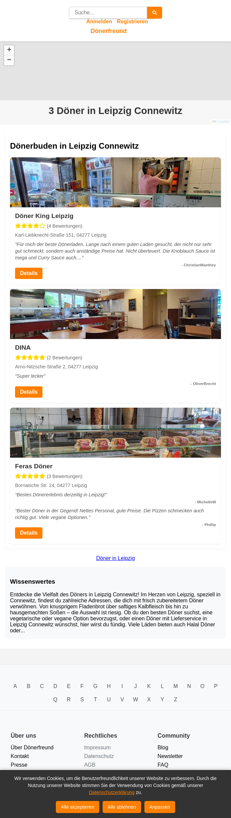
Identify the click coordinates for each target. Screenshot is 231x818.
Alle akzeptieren (77, 807)
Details (28, 273)
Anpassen (159, 807)
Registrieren (132, 21)
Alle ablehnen (122, 807)
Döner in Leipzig (115, 558)
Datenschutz (99, 756)
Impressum (97, 747)
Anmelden (99, 21)
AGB (90, 765)
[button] (9, 50)
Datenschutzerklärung (111, 792)
